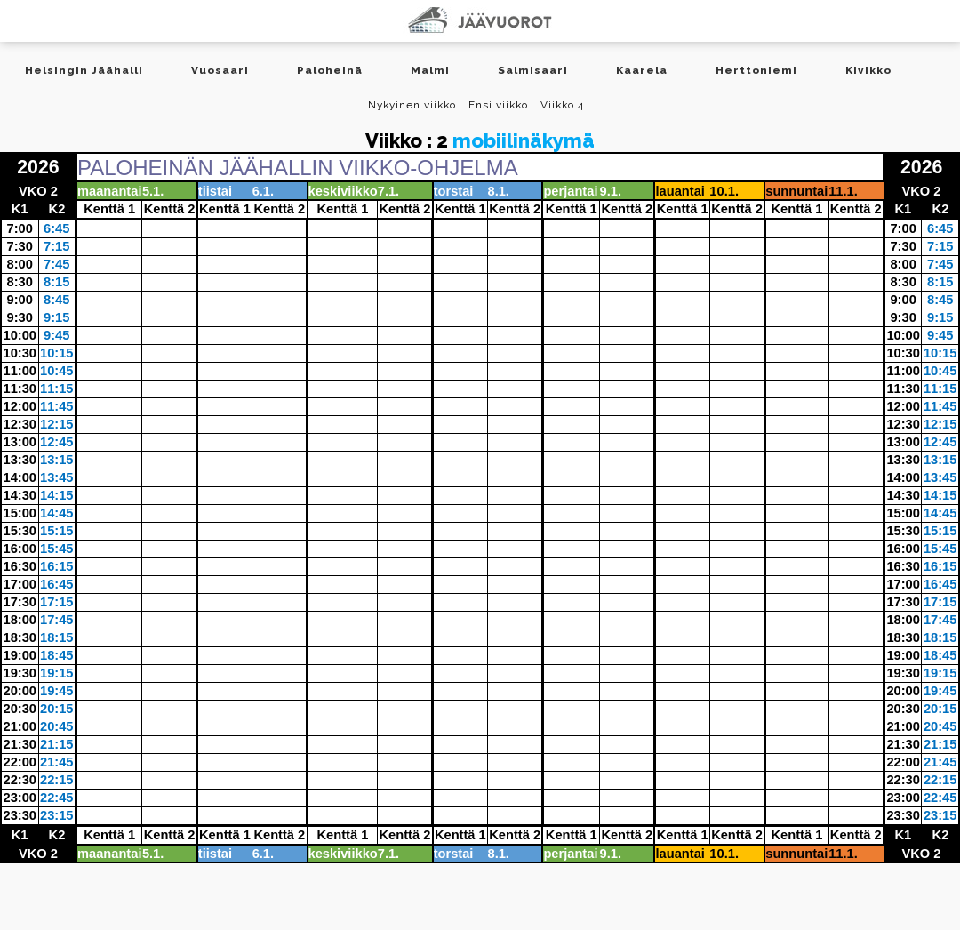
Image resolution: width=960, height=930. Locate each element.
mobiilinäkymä (523, 140)
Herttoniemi (756, 70)
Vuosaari (220, 70)
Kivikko (868, 70)
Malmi (430, 70)
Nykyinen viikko (412, 105)
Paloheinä (330, 70)
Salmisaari (533, 70)
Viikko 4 (562, 105)
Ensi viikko (498, 105)
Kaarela (642, 70)
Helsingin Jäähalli (84, 70)
